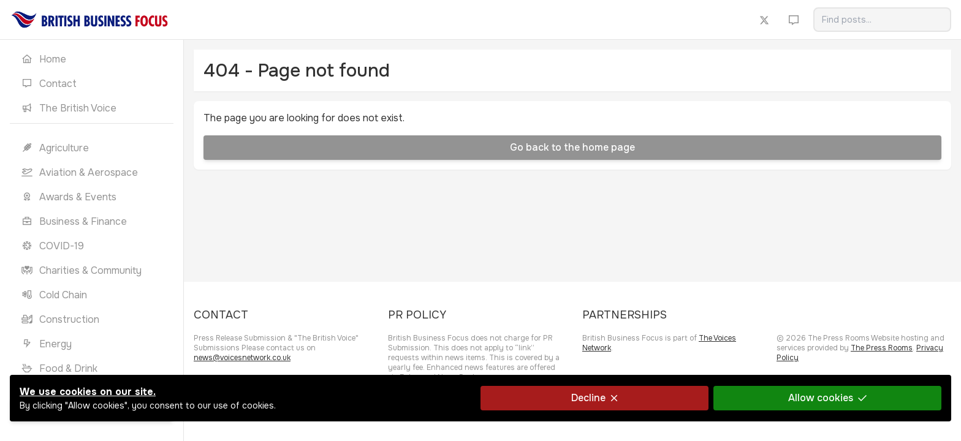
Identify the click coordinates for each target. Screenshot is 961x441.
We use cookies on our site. (88, 391)
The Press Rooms (882, 348)
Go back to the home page (572, 147)
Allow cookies (827, 397)
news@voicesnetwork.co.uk (242, 358)
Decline (594, 397)
